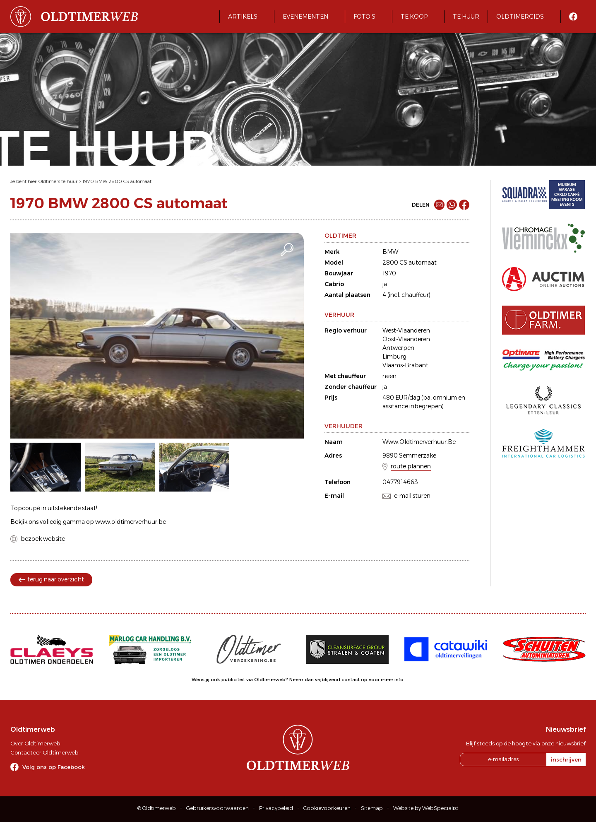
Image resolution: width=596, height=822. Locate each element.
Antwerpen (398, 348)
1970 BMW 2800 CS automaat (116, 181)
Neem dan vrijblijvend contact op (328, 679)
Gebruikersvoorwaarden (217, 808)
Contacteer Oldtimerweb (44, 752)
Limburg (394, 356)
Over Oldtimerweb (35, 743)
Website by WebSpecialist (426, 808)
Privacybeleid (276, 808)
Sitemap (372, 808)
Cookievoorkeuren (327, 808)
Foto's (364, 16)
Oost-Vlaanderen (406, 339)
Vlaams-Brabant (405, 365)
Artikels (242, 16)
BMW (390, 252)
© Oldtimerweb (156, 808)
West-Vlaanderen (406, 330)
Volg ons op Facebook (53, 767)
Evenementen (305, 16)
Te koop (414, 16)
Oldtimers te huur (57, 181)
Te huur (466, 16)
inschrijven (566, 759)
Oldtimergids (520, 16)
